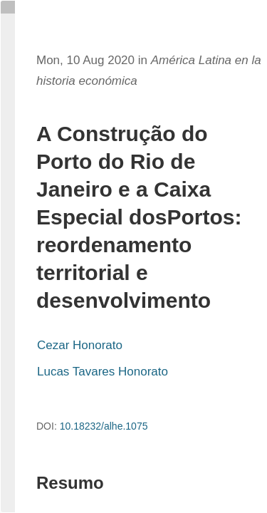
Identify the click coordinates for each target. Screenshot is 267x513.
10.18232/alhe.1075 (104, 426)
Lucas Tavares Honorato (102, 371)
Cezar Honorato (79, 345)
